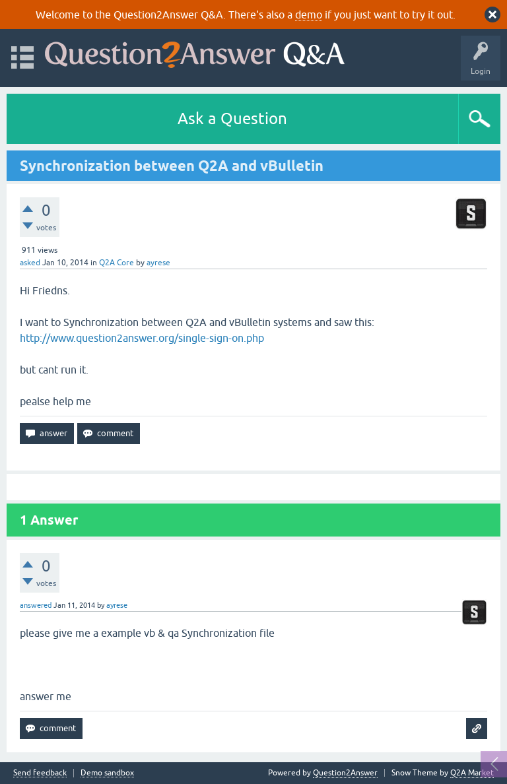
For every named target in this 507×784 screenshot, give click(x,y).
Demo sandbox (107, 773)
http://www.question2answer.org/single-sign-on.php (142, 338)
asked (30, 262)
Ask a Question (232, 118)
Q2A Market (472, 772)
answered (35, 605)
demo (308, 14)
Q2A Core (116, 262)
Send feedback (40, 773)
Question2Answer (345, 772)
